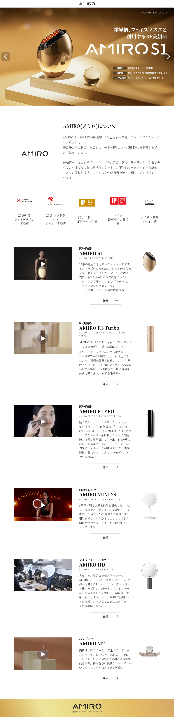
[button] (5, 56)
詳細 (105, 300)
